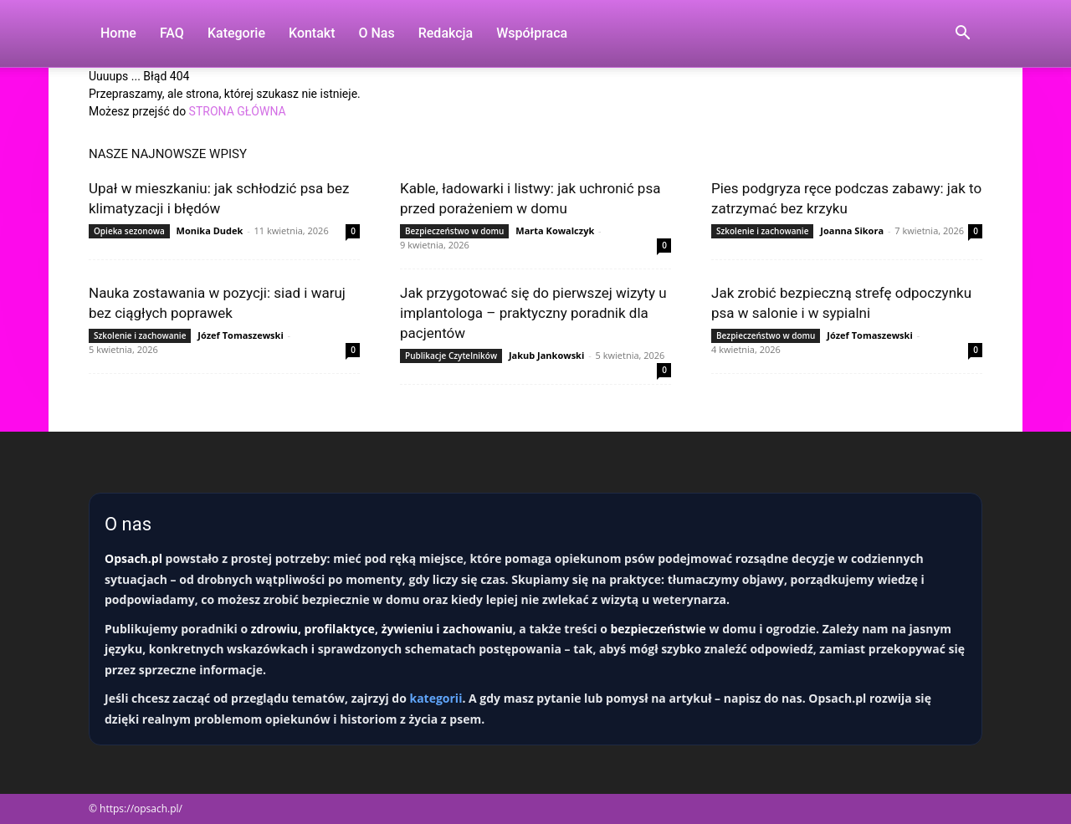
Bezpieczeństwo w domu (454, 231)
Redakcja (445, 33)
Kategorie (236, 33)
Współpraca (531, 33)
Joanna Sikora (852, 230)
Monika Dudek (210, 230)
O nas (377, 33)
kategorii (435, 698)
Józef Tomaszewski (240, 335)
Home (118, 33)
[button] (962, 35)
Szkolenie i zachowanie (762, 231)
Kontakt (312, 33)
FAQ (172, 33)
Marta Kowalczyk (554, 230)
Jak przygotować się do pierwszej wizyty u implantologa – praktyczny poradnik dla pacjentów (533, 312)
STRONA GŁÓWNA (237, 111)
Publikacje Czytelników (451, 355)
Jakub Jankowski (546, 355)
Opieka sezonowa (129, 231)
